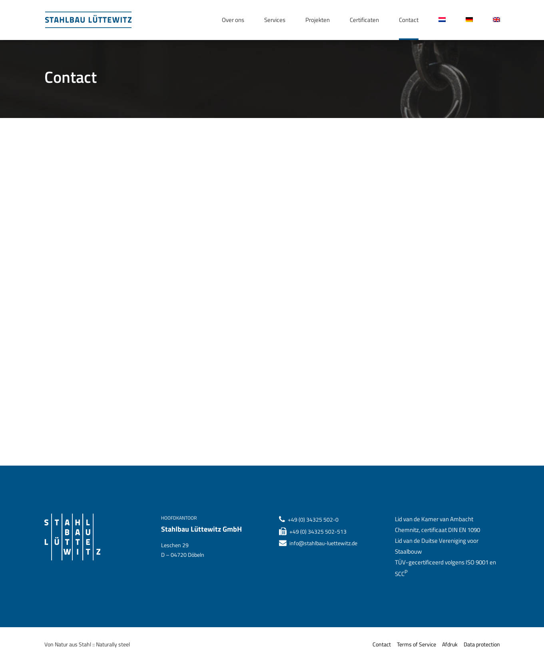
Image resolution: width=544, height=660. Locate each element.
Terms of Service (416, 644)
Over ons (233, 19)
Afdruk (450, 644)
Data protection (482, 644)
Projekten (317, 19)
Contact (408, 19)
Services (274, 19)
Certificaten (364, 19)
